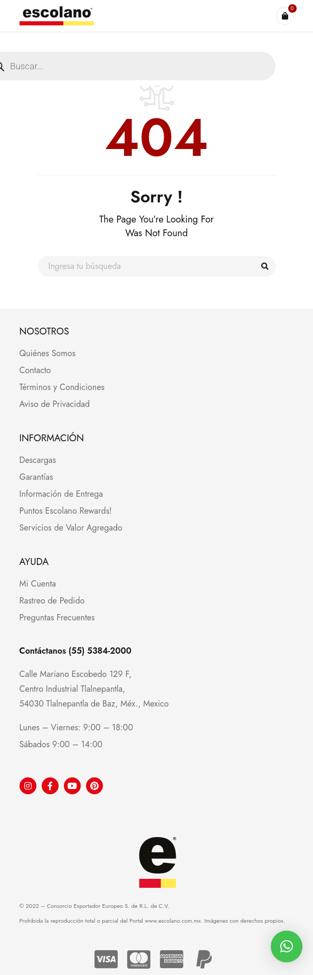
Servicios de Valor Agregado (71, 528)
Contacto (35, 370)
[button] (286, 946)
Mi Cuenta (38, 584)
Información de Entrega (61, 494)
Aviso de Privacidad (55, 404)
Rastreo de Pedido (52, 601)
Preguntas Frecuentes (57, 617)
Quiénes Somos (48, 353)
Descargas (38, 460)
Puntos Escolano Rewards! (66, 511)
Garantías (36, 477)
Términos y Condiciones (62, 387)
